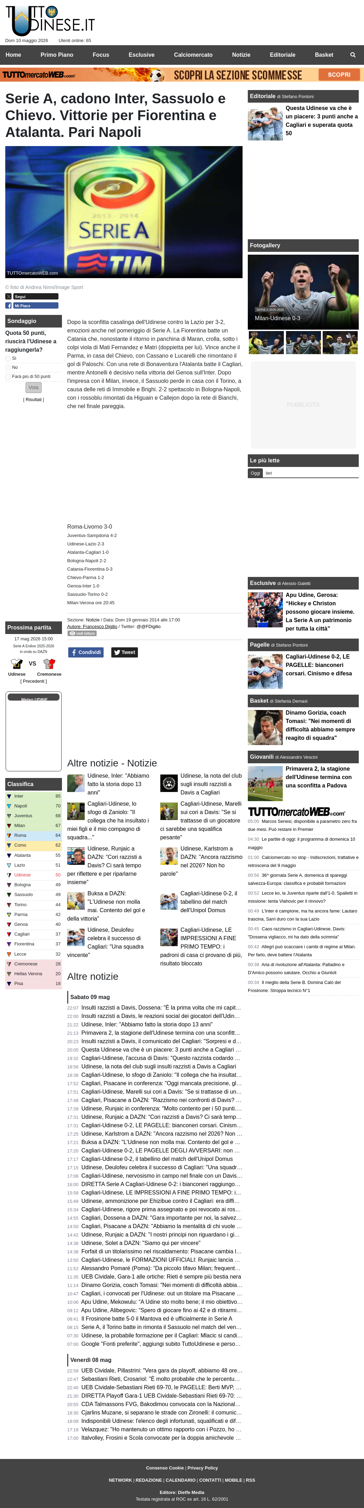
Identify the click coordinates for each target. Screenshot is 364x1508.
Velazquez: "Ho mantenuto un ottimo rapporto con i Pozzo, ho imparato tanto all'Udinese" (192, 1429)
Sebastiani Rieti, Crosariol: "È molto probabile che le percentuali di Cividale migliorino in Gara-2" (201, 1379)
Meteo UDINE (34, 699)
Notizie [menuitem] (241, 55)
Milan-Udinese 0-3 (277, 318)
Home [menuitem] (13, 55)
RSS (250, 1480)
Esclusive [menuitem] (142, 55)
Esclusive (263, 583)
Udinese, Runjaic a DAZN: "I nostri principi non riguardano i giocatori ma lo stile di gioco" (191, 1235)
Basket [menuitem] (324, 55)
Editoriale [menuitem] (282, 55)
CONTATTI (210, 1480)
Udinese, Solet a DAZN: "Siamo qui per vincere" (141, 1243)
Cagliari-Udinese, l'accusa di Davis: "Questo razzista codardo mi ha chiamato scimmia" (189, 1058)
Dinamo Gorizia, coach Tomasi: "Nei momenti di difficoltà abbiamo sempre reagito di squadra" (198, 1285)
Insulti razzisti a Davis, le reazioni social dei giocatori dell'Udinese (163, 1016)
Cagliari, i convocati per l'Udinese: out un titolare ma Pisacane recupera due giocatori (187, 1293)
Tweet (124, 652)
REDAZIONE (149, 1480)
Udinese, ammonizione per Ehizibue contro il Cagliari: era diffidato (163, 1201)
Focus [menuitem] (101, 55)
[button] (34, 387)
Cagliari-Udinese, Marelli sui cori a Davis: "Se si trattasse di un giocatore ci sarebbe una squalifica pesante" (200, 820)
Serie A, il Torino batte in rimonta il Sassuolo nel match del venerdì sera (170, 1327)
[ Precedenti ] (33, 681)
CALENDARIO (180, 1480)
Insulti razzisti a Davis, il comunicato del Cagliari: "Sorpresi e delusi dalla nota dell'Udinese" (194, 1041)
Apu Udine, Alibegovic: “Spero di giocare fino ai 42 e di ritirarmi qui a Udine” (174, 1310)
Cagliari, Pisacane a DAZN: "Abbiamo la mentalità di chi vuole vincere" (169, 1226)
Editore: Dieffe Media (182, 1492)
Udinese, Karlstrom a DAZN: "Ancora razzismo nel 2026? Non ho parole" (172, 1134)
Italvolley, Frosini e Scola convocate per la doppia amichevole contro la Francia (179, 1438)
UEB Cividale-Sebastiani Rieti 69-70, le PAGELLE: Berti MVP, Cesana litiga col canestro (191, 1387)
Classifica (20, 784)
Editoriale (263, 96)
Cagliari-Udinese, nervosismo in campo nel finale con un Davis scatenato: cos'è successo (192, 1176)
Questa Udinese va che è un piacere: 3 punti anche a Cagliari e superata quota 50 (184, 1050)
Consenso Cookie (165, 1468)
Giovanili (262, 757)
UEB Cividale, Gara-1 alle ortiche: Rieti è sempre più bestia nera (161, 1277)
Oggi (255, 473)
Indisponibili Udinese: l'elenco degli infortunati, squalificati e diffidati (164, 1421)
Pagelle (260, 645)
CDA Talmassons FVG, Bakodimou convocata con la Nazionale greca (168, 1404)
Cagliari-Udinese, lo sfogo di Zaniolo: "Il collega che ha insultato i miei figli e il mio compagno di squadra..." (108, 820)
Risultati (34, 399)
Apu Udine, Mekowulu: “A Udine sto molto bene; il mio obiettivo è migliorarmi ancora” (186, 1302)
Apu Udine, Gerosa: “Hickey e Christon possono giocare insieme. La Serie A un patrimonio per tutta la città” (320, 612)
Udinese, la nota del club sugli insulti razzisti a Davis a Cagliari (211, 784)
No (15, 367)
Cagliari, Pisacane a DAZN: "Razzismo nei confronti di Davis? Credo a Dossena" (182, 1100)
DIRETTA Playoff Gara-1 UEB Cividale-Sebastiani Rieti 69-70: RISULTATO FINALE (185, 1396)
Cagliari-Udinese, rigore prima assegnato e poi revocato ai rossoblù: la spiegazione (185, 1209)
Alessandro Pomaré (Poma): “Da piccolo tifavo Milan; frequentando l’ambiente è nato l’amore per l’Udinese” (214, 1268)
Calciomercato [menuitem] (193, 55)
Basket (259, 701)
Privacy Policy (203, 1468)
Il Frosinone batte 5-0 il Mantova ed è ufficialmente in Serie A (157, 1319)
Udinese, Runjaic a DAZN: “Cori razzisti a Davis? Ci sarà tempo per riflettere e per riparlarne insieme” (104, 865)
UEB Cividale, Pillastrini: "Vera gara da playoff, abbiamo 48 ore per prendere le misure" (189, 1370)
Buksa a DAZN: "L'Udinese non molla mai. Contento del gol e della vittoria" (174, 1142)
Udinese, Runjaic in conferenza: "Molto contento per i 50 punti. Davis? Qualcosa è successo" (197, 1108)
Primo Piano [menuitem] (57, 55)
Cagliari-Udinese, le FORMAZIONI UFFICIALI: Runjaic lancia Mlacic (166, 1260)
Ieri (269, 473)
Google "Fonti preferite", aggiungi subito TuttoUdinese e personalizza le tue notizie (184, 1344)
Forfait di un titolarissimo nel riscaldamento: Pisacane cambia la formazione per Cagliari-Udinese (201, 1251)
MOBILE (233, 1480)
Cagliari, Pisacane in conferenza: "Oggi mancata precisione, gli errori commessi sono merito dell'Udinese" (213, 1083)
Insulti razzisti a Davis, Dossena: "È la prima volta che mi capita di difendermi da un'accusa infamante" (208, 1008)
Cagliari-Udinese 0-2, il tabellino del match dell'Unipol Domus (209, 901)
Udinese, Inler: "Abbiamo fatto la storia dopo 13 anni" (118, 784)
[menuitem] (352, 55)
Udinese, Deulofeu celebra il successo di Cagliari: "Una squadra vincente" (173, 1167)
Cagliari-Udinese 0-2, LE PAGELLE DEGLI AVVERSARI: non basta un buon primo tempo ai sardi (202, 1151)
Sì (14, 358)
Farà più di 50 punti (31, 376)
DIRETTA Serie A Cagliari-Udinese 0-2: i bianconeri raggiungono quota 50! (174, 1184)
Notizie (92, 619)
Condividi (86, 652)
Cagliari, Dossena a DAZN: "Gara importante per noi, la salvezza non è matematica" (186, 1218)
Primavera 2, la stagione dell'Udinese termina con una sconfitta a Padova (172, 1033)
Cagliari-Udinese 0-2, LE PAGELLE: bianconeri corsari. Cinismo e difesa (171, 1125)
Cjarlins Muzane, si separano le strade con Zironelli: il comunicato (163, 1413)
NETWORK (120, 1480)
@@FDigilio (148, 626)
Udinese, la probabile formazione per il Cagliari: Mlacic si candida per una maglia (182, 1335)
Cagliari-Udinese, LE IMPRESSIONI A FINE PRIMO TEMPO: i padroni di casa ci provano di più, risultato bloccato (201, 946)
